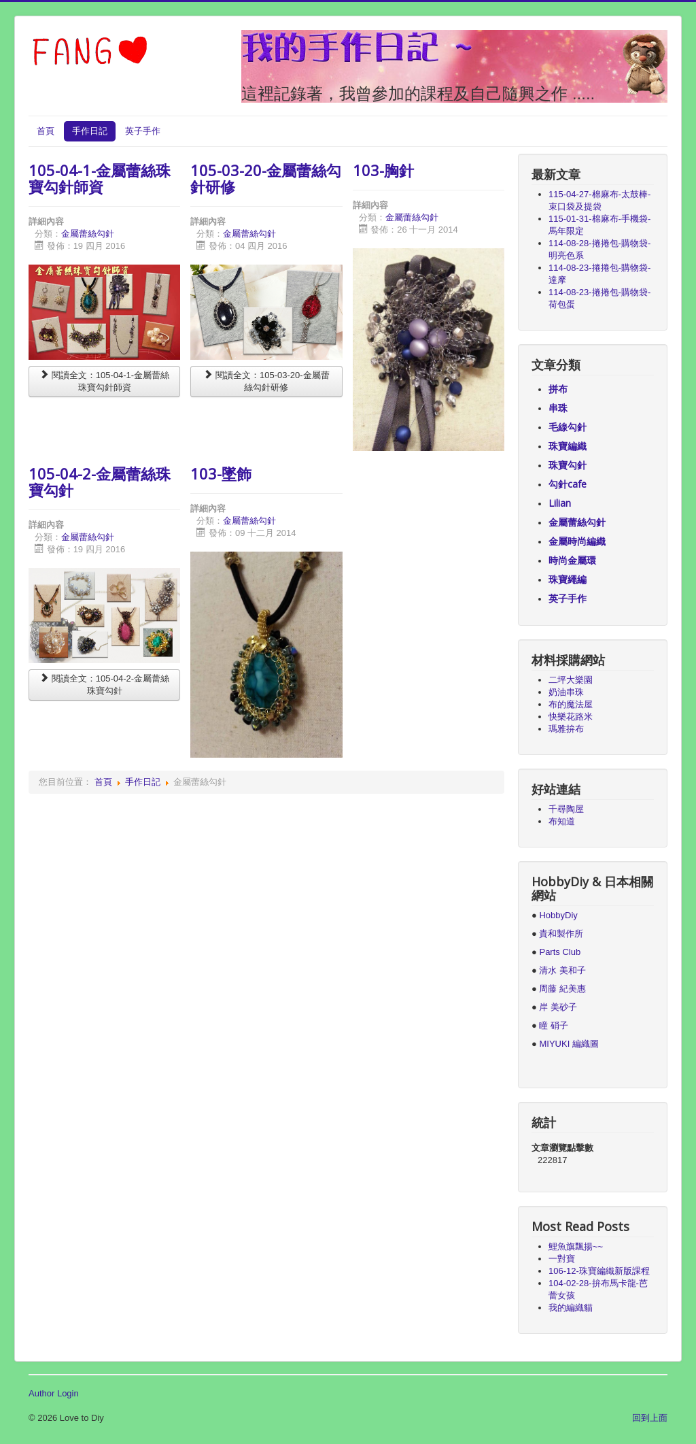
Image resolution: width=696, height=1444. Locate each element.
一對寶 (562, 1259)
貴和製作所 (561, 933)
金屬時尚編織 (577, 541)
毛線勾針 (568, 426)
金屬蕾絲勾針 (87, 234)
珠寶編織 (568, 445)
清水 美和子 (562, 970)
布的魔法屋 (571, 704)
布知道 (562, 821)
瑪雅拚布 (566, 729)
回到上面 (649, 1418)
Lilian (560, 503)
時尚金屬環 (572, 560)
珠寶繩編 (568, 579)
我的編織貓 (571, 1308)
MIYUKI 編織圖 (568, 1044)
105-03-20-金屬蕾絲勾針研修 (265, 178)
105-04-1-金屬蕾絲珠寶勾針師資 (100, 178)
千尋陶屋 (566, 809)
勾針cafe (568, 483)
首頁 (45, 131)
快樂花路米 (571, 716)
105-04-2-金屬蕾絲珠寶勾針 (100, 481)
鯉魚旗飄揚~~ (576, 1246)
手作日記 (89, 131)
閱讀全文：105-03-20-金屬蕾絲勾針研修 (266, 381)
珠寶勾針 (568, 464)
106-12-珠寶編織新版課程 (599, 1271)
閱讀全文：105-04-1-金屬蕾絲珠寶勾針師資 (104, 381)
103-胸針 (383, 170)
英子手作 (142, 131)
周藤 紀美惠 (562, 989)
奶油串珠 (566, 692)
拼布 (558, 388)
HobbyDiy (558, 915)
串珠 (558, 407)
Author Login (54, 1393)
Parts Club (559, 952)
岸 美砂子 (558, 1007)
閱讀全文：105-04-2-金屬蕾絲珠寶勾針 (104, 684)
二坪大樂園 (571, 680)
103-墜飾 (220, 473)
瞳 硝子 (552, 1025)
